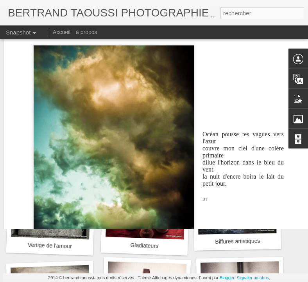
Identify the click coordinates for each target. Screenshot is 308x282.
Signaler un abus (252, 277)
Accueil (61, 32)
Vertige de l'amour (50, 245)
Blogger (227, 277)
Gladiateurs (144, 245)
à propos (86, 32)
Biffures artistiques (237, 241)
